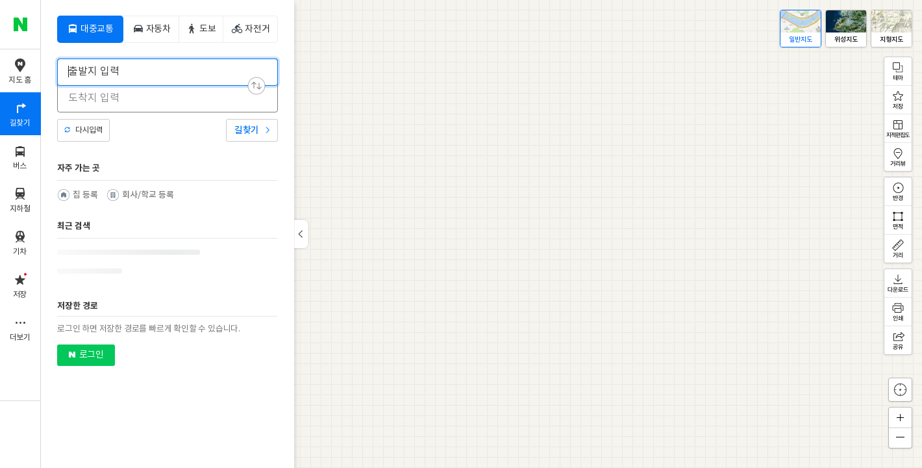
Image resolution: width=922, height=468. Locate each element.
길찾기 (246, 130)
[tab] (90, 29)
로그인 (91, 355)
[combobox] (159, 71)
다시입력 (89, 130)
